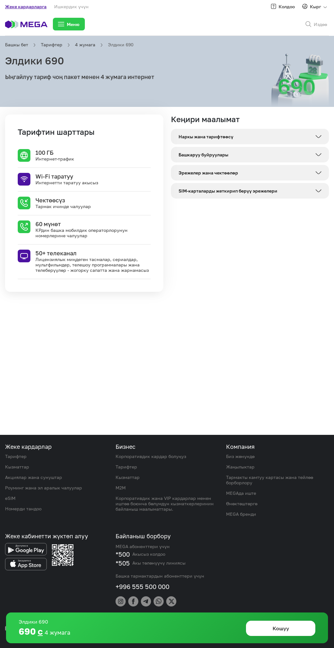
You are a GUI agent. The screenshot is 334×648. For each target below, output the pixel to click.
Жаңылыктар (240, 466)
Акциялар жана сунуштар (33, 477)
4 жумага (85, 44)
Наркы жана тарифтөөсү (206, 136)
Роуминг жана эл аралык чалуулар (43, 487)
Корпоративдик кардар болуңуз (151, 456)
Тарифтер (51, 44)
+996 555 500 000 (142, 586)
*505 (123, 563)
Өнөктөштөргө (241, 503)
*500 (123, 554)
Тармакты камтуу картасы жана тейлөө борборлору (269, 480)
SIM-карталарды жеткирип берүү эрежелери (228, 190)
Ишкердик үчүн (71, 6)
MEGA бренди (241, 514)
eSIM (10, 498)
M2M (121, 487)
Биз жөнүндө (240, 456)
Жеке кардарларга (26, 6)
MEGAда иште (241, 493)
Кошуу (281, 628)
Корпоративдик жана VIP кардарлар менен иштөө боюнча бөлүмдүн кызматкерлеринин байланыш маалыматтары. (165, 503)
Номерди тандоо (23, 508)
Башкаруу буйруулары (203, 154)
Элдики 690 (121, 44)
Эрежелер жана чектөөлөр (208, 172)
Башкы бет (16, 44)
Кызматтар (17, 466)
